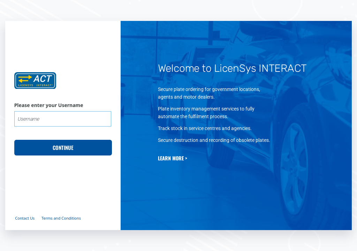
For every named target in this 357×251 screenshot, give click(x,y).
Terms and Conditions (61, 218)
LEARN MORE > (172, 158)
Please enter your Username (48, 105)
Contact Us (25, 218)
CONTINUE (63, 147)
